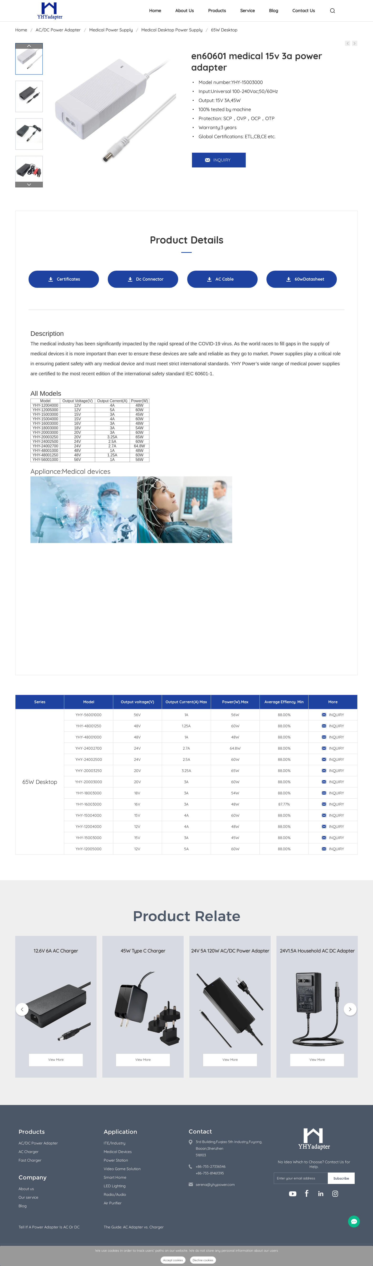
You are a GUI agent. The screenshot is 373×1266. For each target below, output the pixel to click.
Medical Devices (118, 1151)
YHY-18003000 (89, 793)
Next (29, 184)
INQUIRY (222, 160)
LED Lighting (115, 1185)
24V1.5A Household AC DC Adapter (317, 951)
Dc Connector (150, 279)
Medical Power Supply (111, 30)
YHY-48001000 (89, 737)
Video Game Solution (122, 1168)
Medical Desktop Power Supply (171, 30)
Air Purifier (113, 1203)
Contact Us (303, 10)
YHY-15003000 (89, 837)
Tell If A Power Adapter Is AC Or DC (49, 1227)
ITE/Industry (114, 1143)
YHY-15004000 (89, 815)
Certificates (68, 279)
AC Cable (225, 279)
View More (56, 1064)
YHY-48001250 (88, 725)
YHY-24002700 (88, 748)
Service (247, 10)
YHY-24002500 (88, 759)
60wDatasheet (309, 279)
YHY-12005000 (89, 848)
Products (217, 10)
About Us (184, 10)
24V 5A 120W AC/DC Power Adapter (230, 951)
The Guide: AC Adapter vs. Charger (134, 1227)
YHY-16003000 (89, 804)
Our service (28, 1197)
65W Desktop (224, 30)
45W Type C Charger (143, 951)
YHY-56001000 (89, 714)
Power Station (116, 1160)
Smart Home (115, 1177)
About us (26, 1188)
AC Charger (29, 1151)
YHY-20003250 (88, 770)
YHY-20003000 (88, 781)
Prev (29, 46)
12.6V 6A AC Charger (56, 951)
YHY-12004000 (89, 826)
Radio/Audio (115, 1194)
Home (155, 10)
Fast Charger (30, 1160)
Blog (273, 10)
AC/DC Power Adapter (58, 30)
